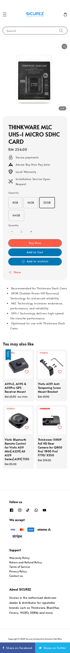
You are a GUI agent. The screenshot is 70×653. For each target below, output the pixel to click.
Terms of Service (19, 567)
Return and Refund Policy (25, 562)
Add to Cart (35, 252)
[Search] (61, 30)
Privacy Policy (18, 571)
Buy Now (35, 243)
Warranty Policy (19, 558)
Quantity (13, 225)
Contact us (16, 576)
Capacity (13, 192)
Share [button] (14, 272)
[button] (5, 14)
